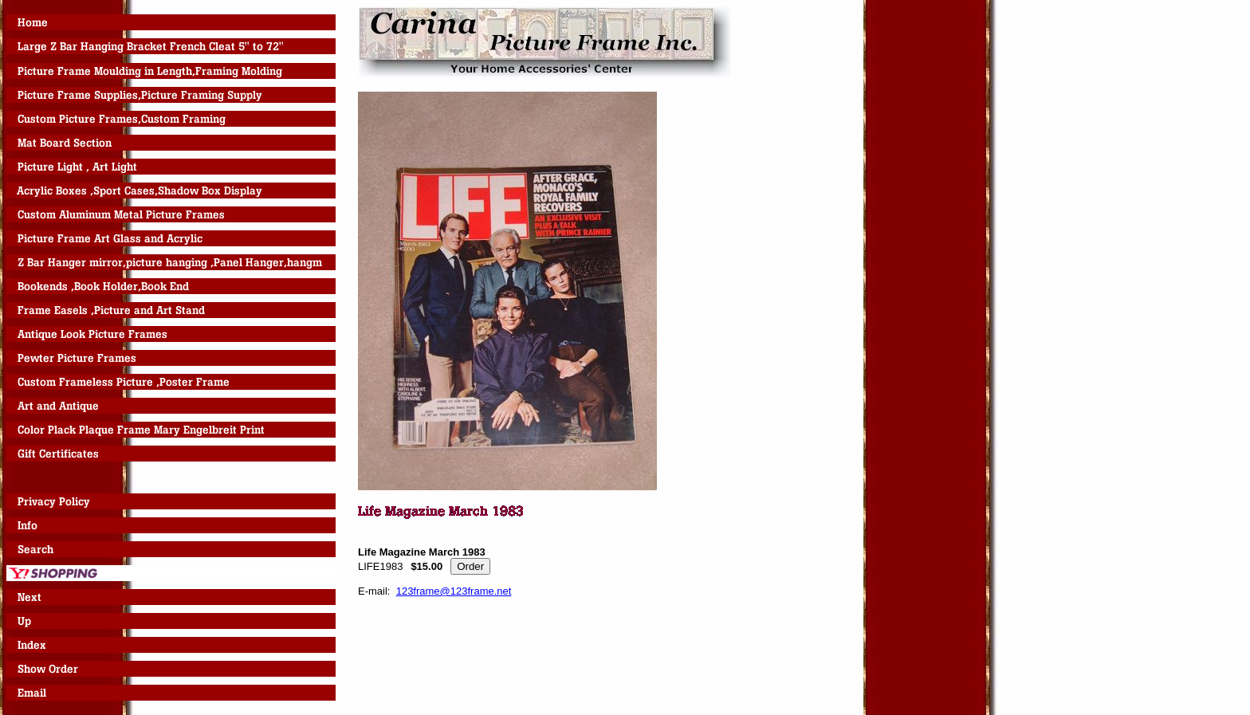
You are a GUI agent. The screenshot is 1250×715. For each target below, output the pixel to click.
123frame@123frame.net (454, 591)
